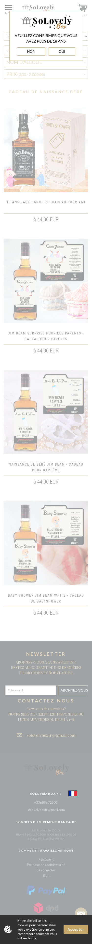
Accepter (75, 929)
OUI (62, 51)
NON (31, 51)
